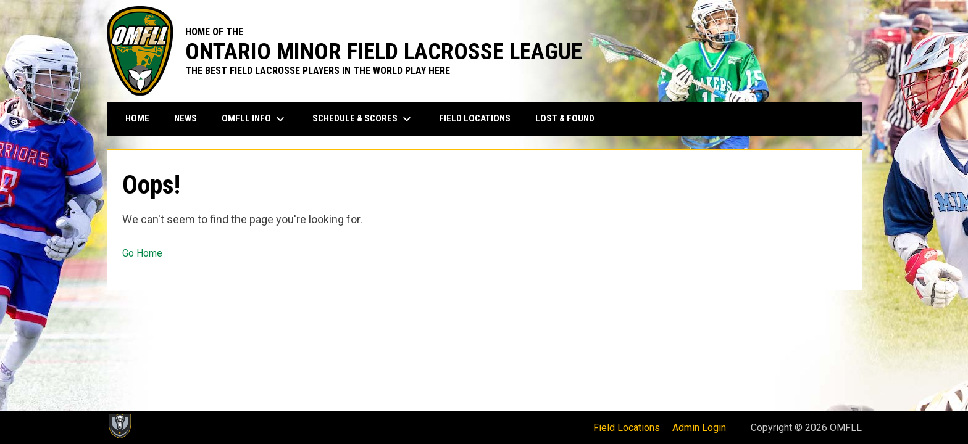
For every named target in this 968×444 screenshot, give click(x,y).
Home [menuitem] (137, 118)
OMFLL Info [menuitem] (255, 119)
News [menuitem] (185, 118)
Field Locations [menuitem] (475, 118)
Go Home (142, 253)
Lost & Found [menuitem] (565, 118)
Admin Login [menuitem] (699, 428)
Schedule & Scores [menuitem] (363, 119)
